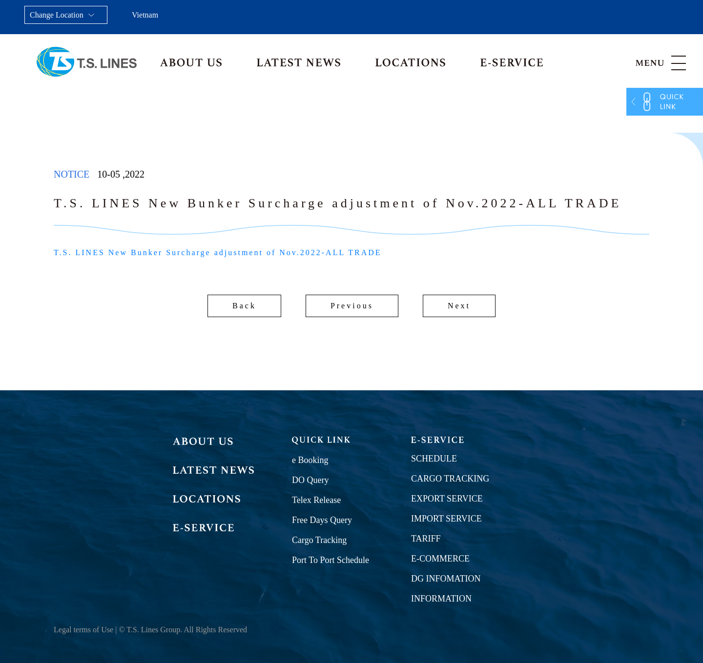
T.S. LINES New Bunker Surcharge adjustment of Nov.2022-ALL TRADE (218, 252)
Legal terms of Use (83, 629)
